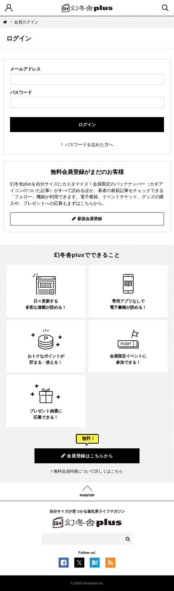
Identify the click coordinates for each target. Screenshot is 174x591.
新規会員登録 (89, 219)
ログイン (87, 124)
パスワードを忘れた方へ (89, 144)
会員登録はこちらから (87, 455)
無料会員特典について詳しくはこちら (88, 471)
